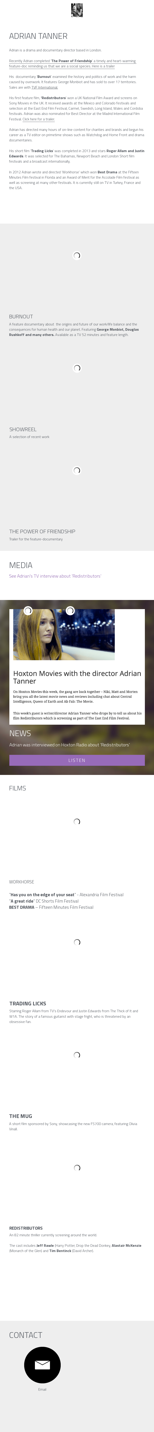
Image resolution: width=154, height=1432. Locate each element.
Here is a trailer (103, 66)
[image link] (42, 1365)
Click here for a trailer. (39, 119)
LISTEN (77, 760)
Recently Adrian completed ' (30, 60)
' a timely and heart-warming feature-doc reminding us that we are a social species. (72, 63)
